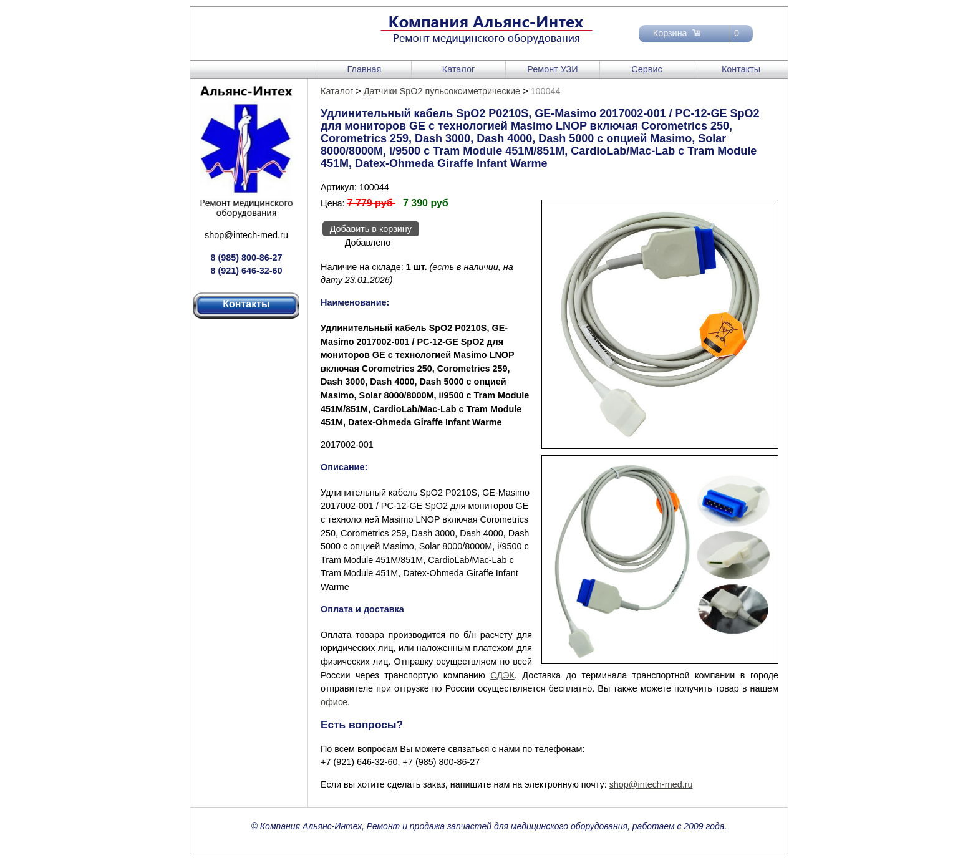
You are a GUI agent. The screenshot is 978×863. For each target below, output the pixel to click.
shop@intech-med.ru (246, 235)
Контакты (741, 69)
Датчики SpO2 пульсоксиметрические (442, 91)
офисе (334, 702)
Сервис (646, 69)
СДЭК (502, 675)
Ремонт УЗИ (552, 69)
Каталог (458, 69)
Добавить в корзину (371, 229)
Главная (364, 69)
